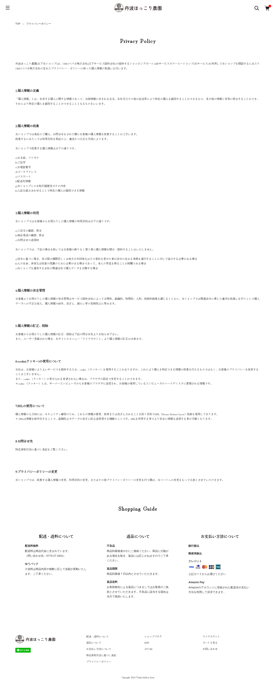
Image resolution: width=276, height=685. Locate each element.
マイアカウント (211, 636)
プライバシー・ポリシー (65, 68)
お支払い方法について (98, 649)
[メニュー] (7, 7)
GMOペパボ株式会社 (75, 63)
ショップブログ (153, 636)
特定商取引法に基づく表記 (101, 655)
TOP (18, 23)
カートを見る (210, 642)
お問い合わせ (210, 649)
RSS (146, 642)
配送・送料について (97, 636)
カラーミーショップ (181, 63)
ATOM (148, 649)
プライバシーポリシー (98, 661)
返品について (93, 642)
